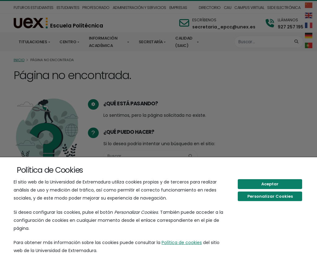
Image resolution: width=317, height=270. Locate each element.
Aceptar (270, 184)
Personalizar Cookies (270, 196)
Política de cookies (182, 242)
